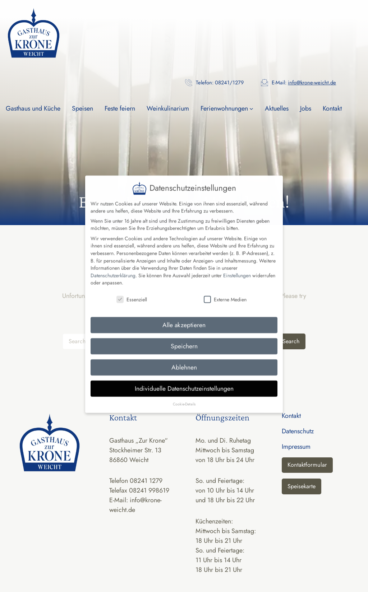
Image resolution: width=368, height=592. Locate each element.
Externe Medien (225, 291)
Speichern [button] (184, 338)
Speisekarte (302, 486)
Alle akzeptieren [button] (184, 317)
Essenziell (131, 291)
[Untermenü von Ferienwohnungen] (251, 109)
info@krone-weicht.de (312, 83)
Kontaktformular (307, 465)
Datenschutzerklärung (113, 267)
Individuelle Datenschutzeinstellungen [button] (184, 381)
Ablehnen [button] (184, 359)
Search (291, 341)
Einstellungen (237, 267)
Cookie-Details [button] (184, 396)
